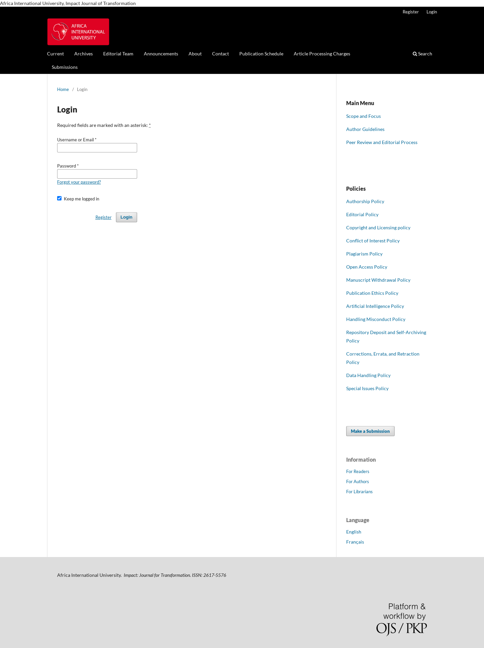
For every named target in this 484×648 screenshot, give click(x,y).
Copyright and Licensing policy (378, 227)
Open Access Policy (366, 267)
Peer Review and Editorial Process (381, 142)
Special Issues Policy (367, 388)
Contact (220, 53)
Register (411, 11)
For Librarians (359, 491)
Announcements (161, 53)
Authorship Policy (365, 201)
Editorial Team (118, 53)
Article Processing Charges (322, 53)
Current (55, 53)
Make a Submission (370, 431)
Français (355, 542)
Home (63, 89)
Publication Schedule (261, 53)
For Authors (357, 481)
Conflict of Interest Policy (373, 240)
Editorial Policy (362, 214)
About (195, 53)
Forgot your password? (79, 182)
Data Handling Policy (368, 375)
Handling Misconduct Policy (375, 319)
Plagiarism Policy (364, 254)
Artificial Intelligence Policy (375, 306)
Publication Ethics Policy (372, 293)
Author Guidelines (365, 129)
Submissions (65, 67)
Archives (83, 53)
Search (422, 53)
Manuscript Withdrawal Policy (378, 280)
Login (432, 11)
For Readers (357, 471)
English (353, 532)
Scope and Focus (363, 116)
